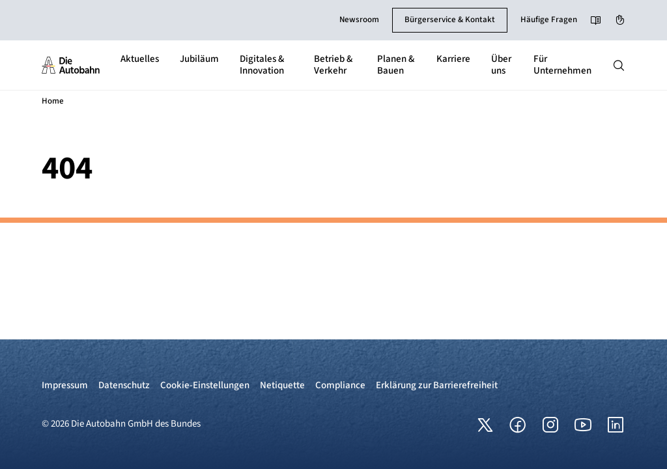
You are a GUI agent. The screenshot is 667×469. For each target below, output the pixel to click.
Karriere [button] (453, 59)
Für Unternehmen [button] (562, 65)
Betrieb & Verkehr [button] (333, 65)
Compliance (340, 385)
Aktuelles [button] (140, 59)
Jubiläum (199, 59)
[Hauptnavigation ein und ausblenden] (618, 65)
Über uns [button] (501, 65)
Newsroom (359, 19)
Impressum (65, 385)
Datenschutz (124, 385)
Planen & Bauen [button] (395, 65)
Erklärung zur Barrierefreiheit (437, 385)
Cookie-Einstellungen (204, 385)
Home (53, 101)
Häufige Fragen (548, 19)
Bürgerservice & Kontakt (449, 19)
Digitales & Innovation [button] (262, 65)
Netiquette (282, 385)
